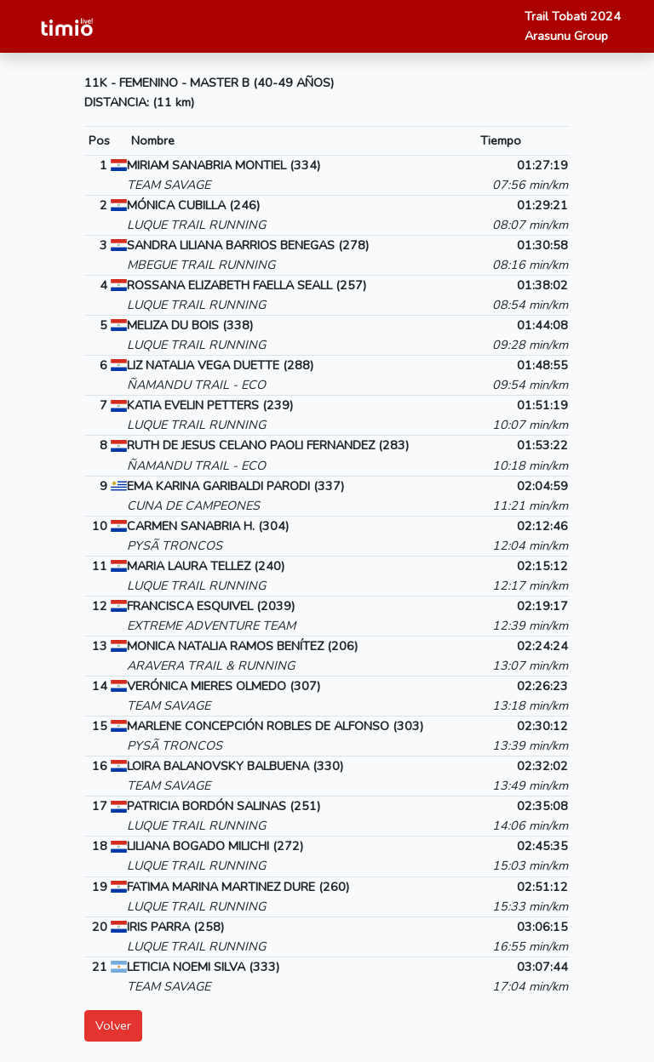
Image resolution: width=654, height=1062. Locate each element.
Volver (113, 1025)
